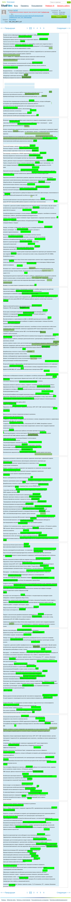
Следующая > (62, 28)
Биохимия (12, 19)
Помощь (3, 900)
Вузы (16, 6)
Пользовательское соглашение (40, 900)
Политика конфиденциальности (58, 900)
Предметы (25, 6)
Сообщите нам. (45, 12)
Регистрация (11, 2)
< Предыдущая (9, 28)
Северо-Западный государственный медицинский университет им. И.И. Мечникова (26, 16)
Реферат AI (49, 6)
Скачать (59, 16)
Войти (4, 2)
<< (2, 28)
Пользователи (36, 6)
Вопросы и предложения (23, 900)
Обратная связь (11, 900)
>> (69, 28)
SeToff (15, 10)
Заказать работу (63, 6)
